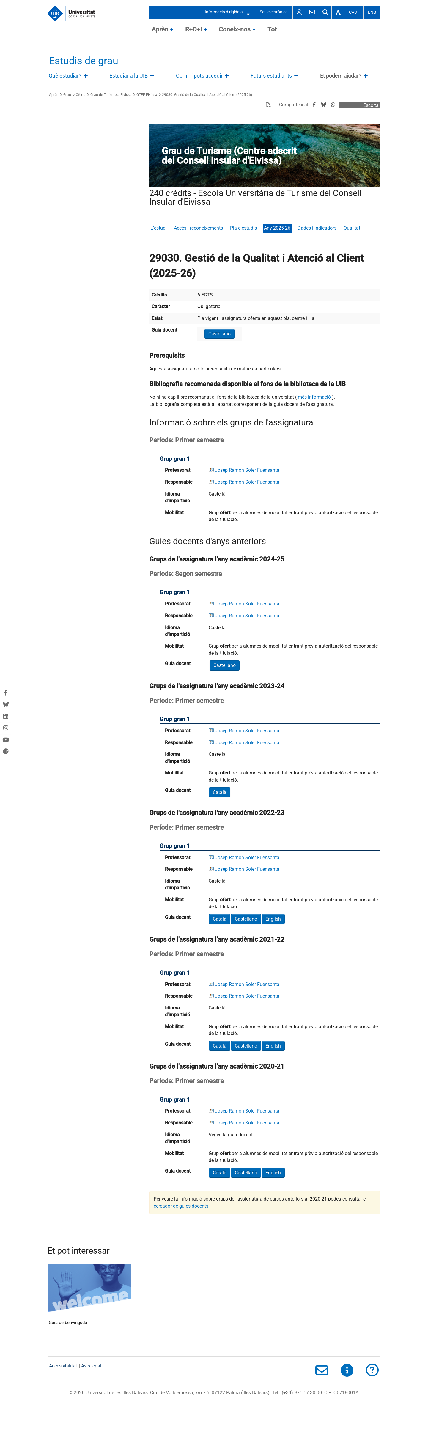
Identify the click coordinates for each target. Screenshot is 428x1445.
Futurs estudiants (271, 76)
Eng (372, 12)
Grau (67, 95)
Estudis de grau (83, 61)
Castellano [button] (219, 334)
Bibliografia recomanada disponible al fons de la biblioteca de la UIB (247, 384)
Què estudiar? (65, 76)
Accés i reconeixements (198, 228)
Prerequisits (167, 355)
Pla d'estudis (243, 228)
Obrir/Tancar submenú (246, 12)
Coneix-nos (235, 29)
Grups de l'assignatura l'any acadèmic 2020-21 (216, 1066)
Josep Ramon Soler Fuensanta (247, 470)
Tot (272, 29)
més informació (314, 397)
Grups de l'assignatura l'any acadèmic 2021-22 (216, 939)
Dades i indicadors (317, 228)
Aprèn (160, 29)
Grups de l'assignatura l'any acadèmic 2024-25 (216, 559)
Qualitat (352, 228)
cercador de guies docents (181, 1206)
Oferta (81, 95)
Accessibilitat (63, 1366)
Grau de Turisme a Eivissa (111, 95)
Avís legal (91, 1366)
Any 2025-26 (277, 228)
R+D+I (193, 29)
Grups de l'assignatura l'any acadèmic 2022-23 (216, 812)
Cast (354, 12)
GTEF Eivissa (146, 95)
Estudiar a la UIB (128, 76)
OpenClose (171, 30)
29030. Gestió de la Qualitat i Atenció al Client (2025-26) (207, 95)
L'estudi (158, 228)
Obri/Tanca (86, 77)
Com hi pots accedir (199, 76)
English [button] (273, 919)
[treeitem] (70, 76)
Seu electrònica (274, 12)
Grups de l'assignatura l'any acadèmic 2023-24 (216, 686)
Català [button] (219, 792)
